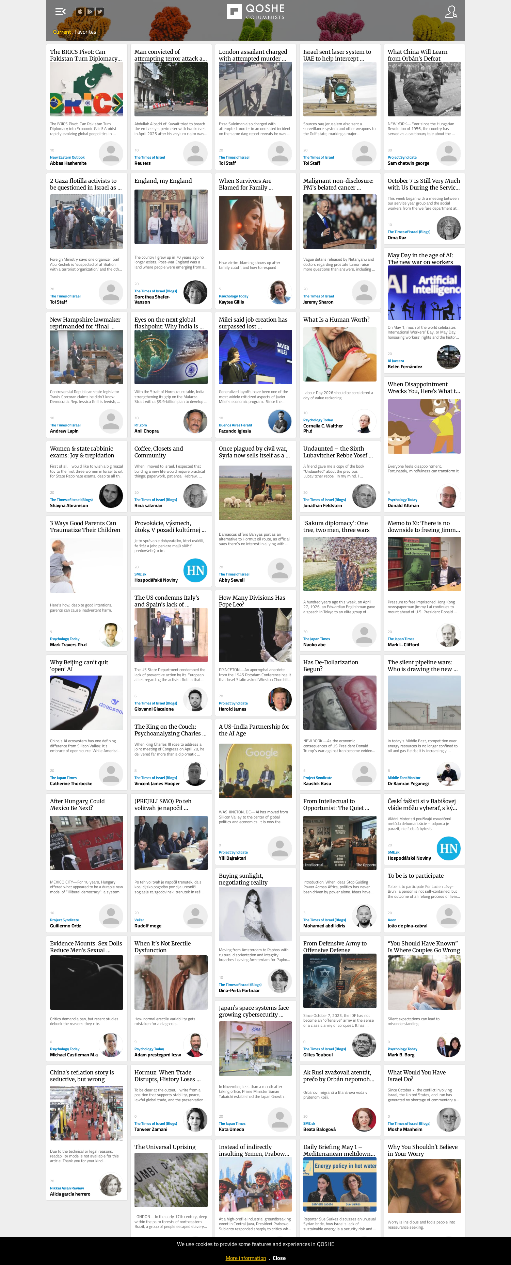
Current (62, 32)
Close (279, 1258)
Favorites (85, 32)
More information (246, 1258)
